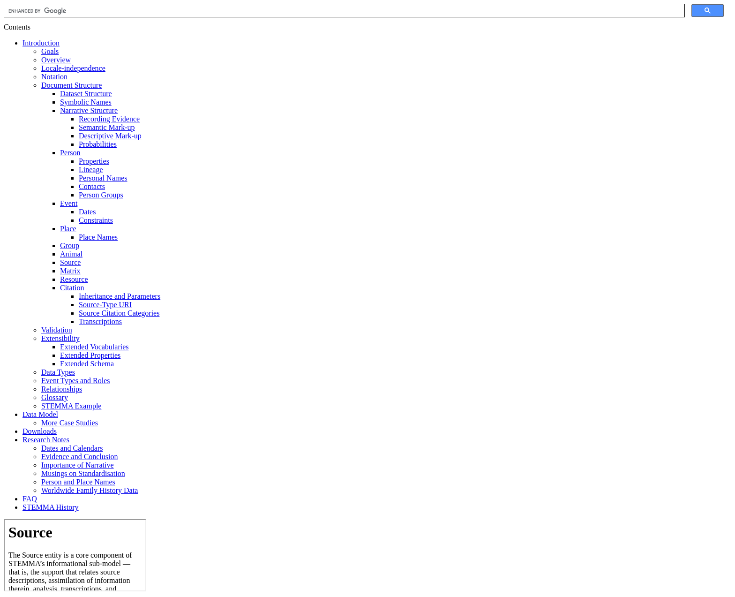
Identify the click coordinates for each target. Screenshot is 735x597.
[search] (343, 11)
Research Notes (45, 440)
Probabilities (98, 144)
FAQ (29, 499)
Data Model (40, 414)
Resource (74, 279)
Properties (94, 161)
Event (68, 203)
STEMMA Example (71, 406)
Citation (72, 288)
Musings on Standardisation (83, 473)
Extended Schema (87, 364)
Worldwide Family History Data (89, 490)
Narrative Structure (89, 110)
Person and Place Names (78, 482)
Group (69, 245)
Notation (54, 77)
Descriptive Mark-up (110, 136)
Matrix (70, 271)
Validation (56, 330)
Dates (87, 212)
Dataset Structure (86, 94)
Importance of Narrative (77, 465)
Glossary (54, 397)
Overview (56, 60)
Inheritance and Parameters (119, 296)
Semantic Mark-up (107, 127)
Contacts (92, 186)
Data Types (58, 372)
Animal (71, 254)
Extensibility (60, 338)
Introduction (41, 43)
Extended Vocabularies (94, 347)
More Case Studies (69, 423)
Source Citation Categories (119, 313)
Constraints (96, 220)
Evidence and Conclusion (79, 457)
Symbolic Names (86, 102)
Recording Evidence (109, 119)
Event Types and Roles (75, 381)
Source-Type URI (105, 305)
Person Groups (101, 195)
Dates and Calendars (72, 448)
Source (70, 262)
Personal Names (103, 178)
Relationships (61, 389)
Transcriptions (100, 321)
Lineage (91, 170)
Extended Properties (90, 355)
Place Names (98, 237)
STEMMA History (50, 507)
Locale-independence (73, 68)
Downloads (39, 431)
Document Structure (71, 85)
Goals (50, 51)
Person (70, 153)
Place (68, 229)
